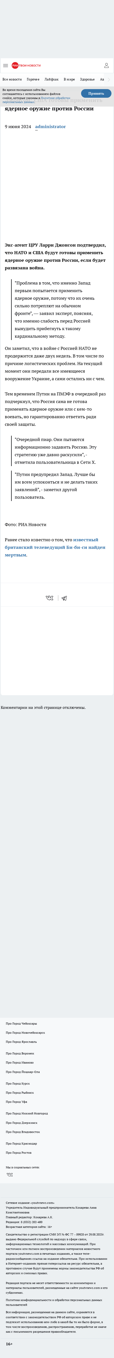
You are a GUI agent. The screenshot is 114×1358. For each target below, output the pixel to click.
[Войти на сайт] (106, 66)
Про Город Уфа (16, 1102)
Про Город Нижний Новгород (27, 1113)
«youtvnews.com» (42, 1203)
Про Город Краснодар (21, 1143)
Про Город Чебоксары (21, 1023)
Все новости (12, 79)
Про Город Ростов (18, 1152)
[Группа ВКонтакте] (9, 1175)
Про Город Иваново (20, 1062)
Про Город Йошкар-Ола (23, 1072)
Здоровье (87, 79)
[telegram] (66, 598)
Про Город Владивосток (23, 1132)
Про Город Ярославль (21, 1042)
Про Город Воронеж (20, 1053)
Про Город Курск (18, 1083)
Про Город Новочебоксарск (25, 1032)
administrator (50, 126)
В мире (69, 79)
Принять (96, 93)
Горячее (33, 79)
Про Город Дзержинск (21, 1123)
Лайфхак (52, 79)
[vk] (50, 598)
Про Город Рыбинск (20, 1092)
